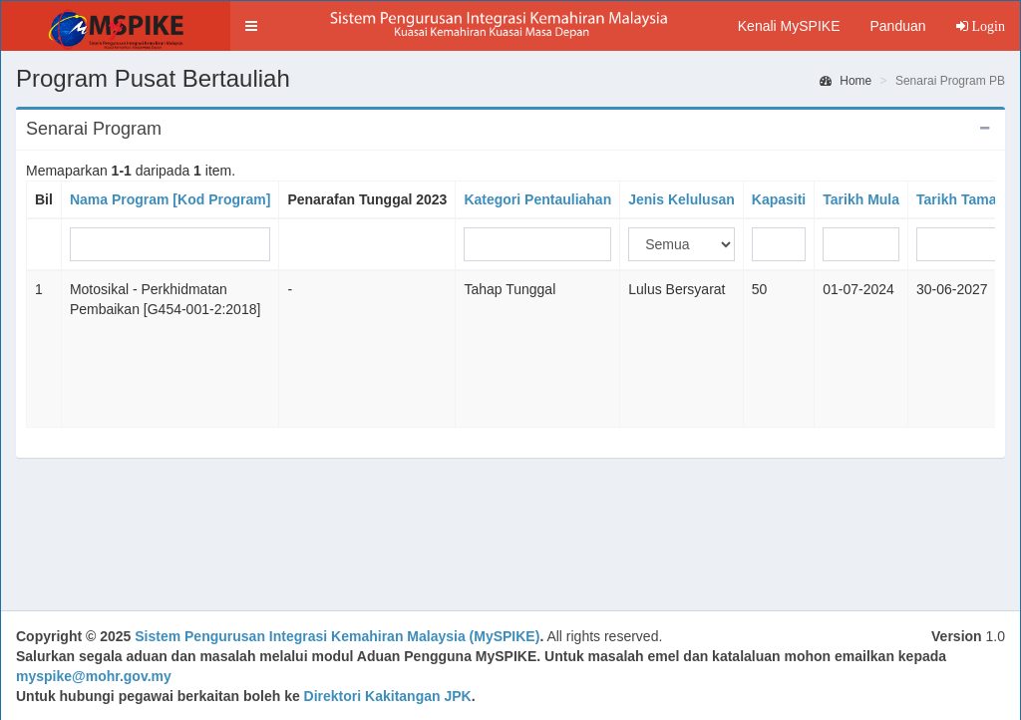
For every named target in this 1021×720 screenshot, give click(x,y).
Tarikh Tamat (958, 199)
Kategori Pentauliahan (537, 199)
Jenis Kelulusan (681, 199)
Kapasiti (779, 199)
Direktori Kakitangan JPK (388, 696)
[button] (251, 26)
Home (845, 81)
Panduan (897, 26)
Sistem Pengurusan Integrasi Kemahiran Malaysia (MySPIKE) (337, 636)
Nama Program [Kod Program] (170, 199)
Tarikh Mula (861, 199)
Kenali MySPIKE (789, 26)
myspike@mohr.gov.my (93, 676)
